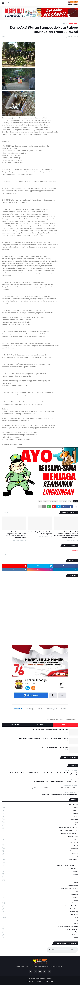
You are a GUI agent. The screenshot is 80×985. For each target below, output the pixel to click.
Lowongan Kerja (40, 868)
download (40, 819)
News (45, 501)
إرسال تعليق (74, 550)
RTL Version (29, 982)
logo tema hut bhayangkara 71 (40, 865)
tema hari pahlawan (40, 929)
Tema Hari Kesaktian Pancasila (40, 926)
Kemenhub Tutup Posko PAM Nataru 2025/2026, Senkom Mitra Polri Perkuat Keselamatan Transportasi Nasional (66, 535)
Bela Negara (40, 805)
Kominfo (40, 854)
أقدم (4, 555)
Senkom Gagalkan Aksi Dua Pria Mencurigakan (40, 533)
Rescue (40, 897)
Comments (15, 725)
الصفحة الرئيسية (73, 23)
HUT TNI (40, 845)
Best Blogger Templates (44, 979)
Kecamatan (40, 851)
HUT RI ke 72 (40, 842)
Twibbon (40, 935)
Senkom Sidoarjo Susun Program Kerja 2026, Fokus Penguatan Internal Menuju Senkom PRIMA (16, 535)
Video (40, 938)
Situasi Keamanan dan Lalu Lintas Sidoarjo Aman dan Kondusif (53, 781)
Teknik (40, 923)
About (46, 982)
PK (40, 891)
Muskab (40, 874)
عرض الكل (5, 512)
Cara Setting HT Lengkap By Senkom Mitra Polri (50, 730)
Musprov (40, 877)
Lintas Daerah (53, 501)
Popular (65, 725)
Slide (40, 501)
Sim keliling (40, 912)
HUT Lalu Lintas (40, 837)
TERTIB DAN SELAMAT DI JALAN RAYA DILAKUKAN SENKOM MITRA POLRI (43, 738)
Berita (65, 23)
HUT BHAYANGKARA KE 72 (40, 834)
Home (52, 982)
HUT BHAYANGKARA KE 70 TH (40, 828)
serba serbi (40, 909)
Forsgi (40, 822)
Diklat (40, 816)
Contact (38, 982)
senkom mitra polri (40, 906)
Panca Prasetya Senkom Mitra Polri (55, 747)
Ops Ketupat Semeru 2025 (40, 889)
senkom (40, 903)
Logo (40, 863)
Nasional (40, 880)
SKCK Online (40, 915)
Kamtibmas (62, 501)
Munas (40, 871)
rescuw (40, 900)
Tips (40, 932)
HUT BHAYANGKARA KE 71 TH (40, 831)
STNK (40, 920)
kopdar (40, 857)
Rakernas (40, 894)
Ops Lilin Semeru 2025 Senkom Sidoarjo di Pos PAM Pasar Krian (54, 788)
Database (40, 813)
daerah (40, 810)
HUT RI (40, 839)
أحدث (75, 555)
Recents (40, 725)
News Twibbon (40, 886)
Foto (40, 825)
